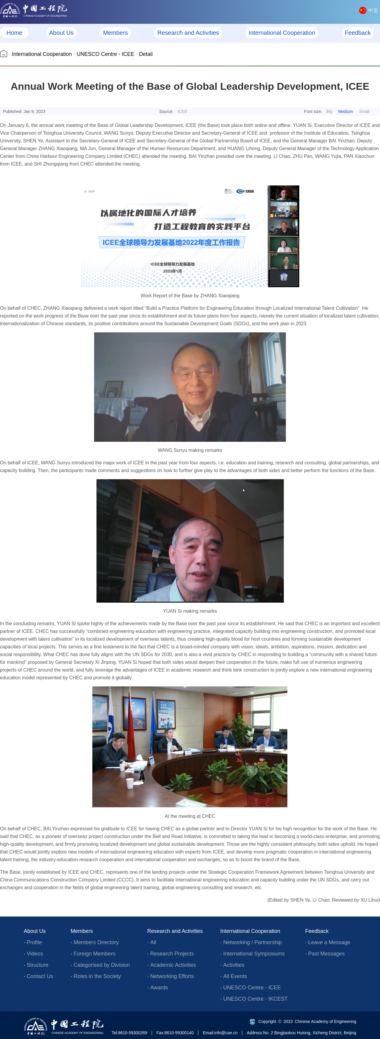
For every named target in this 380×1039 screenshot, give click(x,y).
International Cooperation (281, 32)
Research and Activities (188, 32)
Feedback (358, 32)
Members (115, 32)
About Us (61, 32)
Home (14, 32)
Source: (173, 111)
